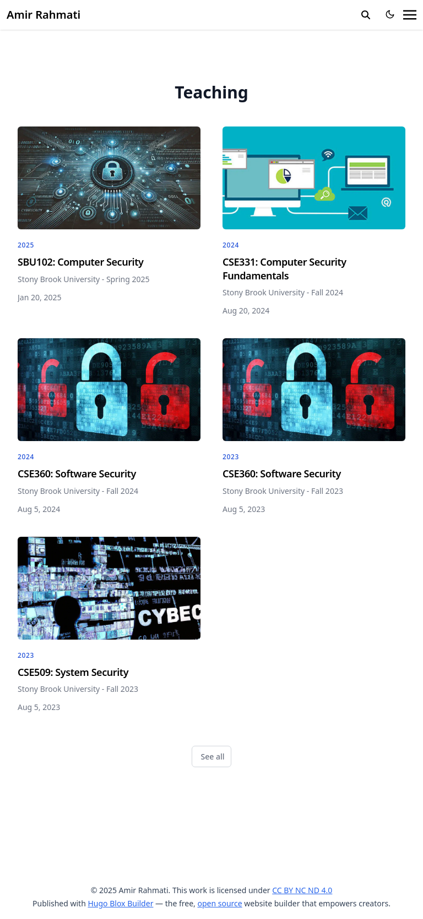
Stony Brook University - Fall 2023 (283, 491)
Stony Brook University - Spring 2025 (84, 279)
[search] (366, 14)
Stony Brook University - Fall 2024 (283, 292)
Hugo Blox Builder (120, 903)
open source (219, 903)
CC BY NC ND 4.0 (302, 890)
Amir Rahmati (43, 14)
